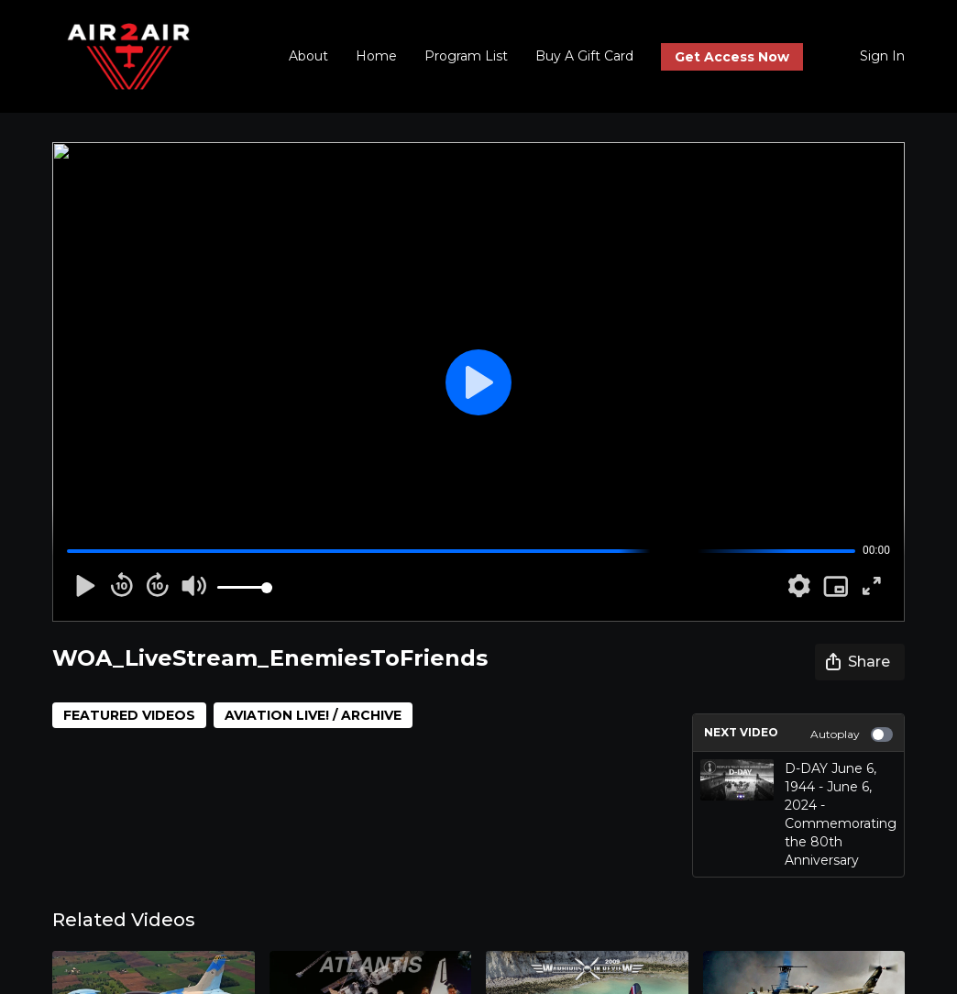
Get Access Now (732, 57)
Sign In (882, 56)
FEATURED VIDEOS (129, 715)
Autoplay (851, 734)
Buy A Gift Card (584, 56)
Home (376, 56)
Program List (466, 56)
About (308, 56)
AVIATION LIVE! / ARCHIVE (313, 715)
